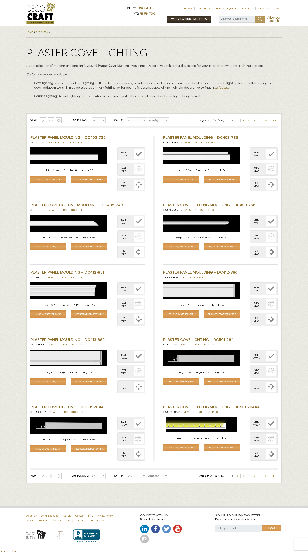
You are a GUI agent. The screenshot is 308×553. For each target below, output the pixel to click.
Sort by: (119, 120)
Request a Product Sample (89, 179)
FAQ (279, 8)
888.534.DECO (146, 8)
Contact (264, 8)
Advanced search (274, 19)
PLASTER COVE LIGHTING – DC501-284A (67, 407)
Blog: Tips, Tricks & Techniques (86, 520)
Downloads (57, 520)
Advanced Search (36, 520)
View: (33, 120)
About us (204, 8)
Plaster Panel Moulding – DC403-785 (200, 138)
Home (188, 8)
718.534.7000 (147, 13)
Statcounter (8, 551)
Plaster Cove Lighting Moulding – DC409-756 (209, 205)
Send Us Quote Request (48, 179)
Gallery (247, 8)
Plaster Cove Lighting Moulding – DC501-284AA (211, 407)
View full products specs (65, 142)
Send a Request (226, 8)
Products (42, 32)
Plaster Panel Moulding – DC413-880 (67, 340)
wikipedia (221, 87)
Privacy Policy (105, 516)
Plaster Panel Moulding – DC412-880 (200, 272)
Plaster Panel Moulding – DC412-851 (67, 272)
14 (266, 120)
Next (274, 120)
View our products (189, 19)
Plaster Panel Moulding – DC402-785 (68, 138)
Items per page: (79, 120)
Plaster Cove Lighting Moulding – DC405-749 (76, 205)
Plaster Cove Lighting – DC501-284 (198, 340)
